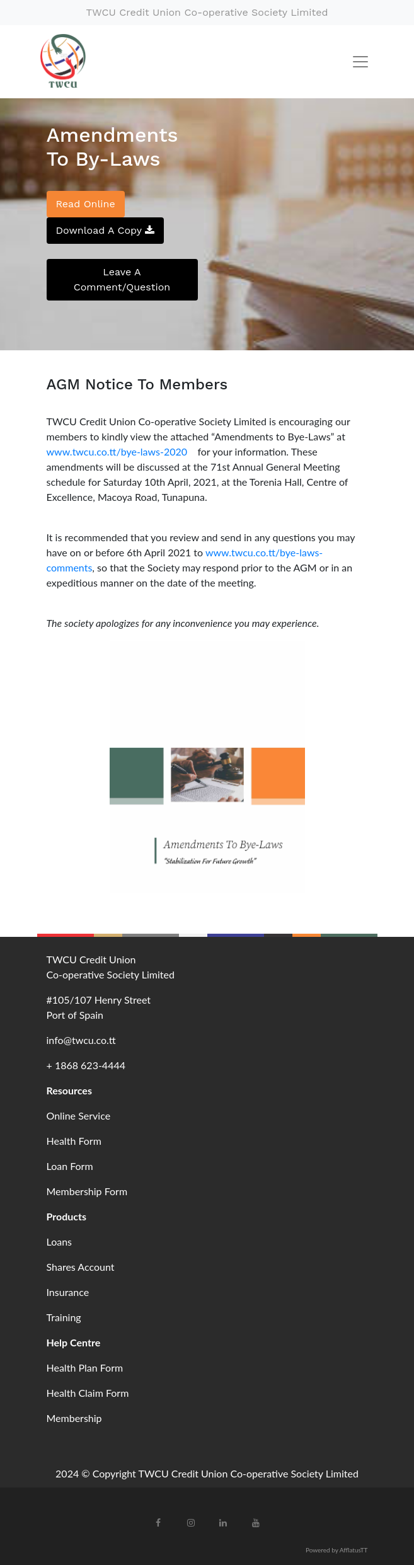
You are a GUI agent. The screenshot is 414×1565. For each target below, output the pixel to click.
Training (64, 1317)
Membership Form (87, 1191)
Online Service (79, 1115)
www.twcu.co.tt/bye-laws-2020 (120, 451)
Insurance (68, 1292)
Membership (74, 1418)
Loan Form (70, 1166)
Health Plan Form (85, 1367)
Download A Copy (105, 230)
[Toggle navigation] (360, 62)
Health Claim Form (88, 1393)
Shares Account (81, 1267)
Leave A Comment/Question (122, 279)
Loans (59, 1241)
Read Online (85, 204)
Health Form (74, 1141)
